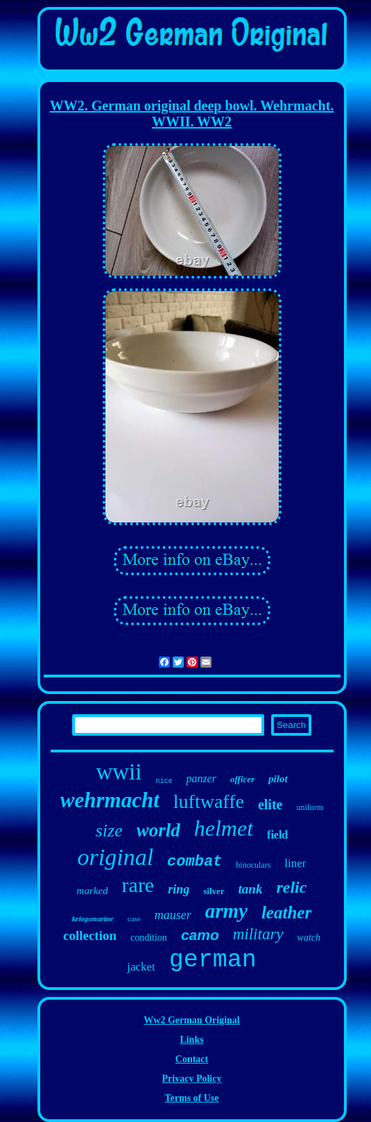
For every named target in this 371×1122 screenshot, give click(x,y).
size (109, 830)
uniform (309, 807)
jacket (141, 966)
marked (92, 890)
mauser (173, 915)
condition (148, 937)
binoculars (253, 865)
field (277, 835)
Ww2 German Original (191, 1020)
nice (163, 781)
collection (90, 935)
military (258, 934)
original (116, 857)
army (226, 911)
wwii (118, 771)
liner (295, 863)
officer (242, 779)
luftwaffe (208, 801)
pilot (278, 778)
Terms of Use (191, 1098)
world (158, 830)
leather (286, 912)
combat (194, 862)
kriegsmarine (93, 918)
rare (138, 884)
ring (178, 889)
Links (191, 1039)
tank (251, 889)
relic (291, 887)
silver (213, 891)
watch (308, 937)
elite (270, 804)
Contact (191, 1059)
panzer (201, 778)
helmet (223, 828)
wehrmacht (109, 800)
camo (200, 935)
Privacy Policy (192, 1078)
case (134, 918)
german (213, 960)
